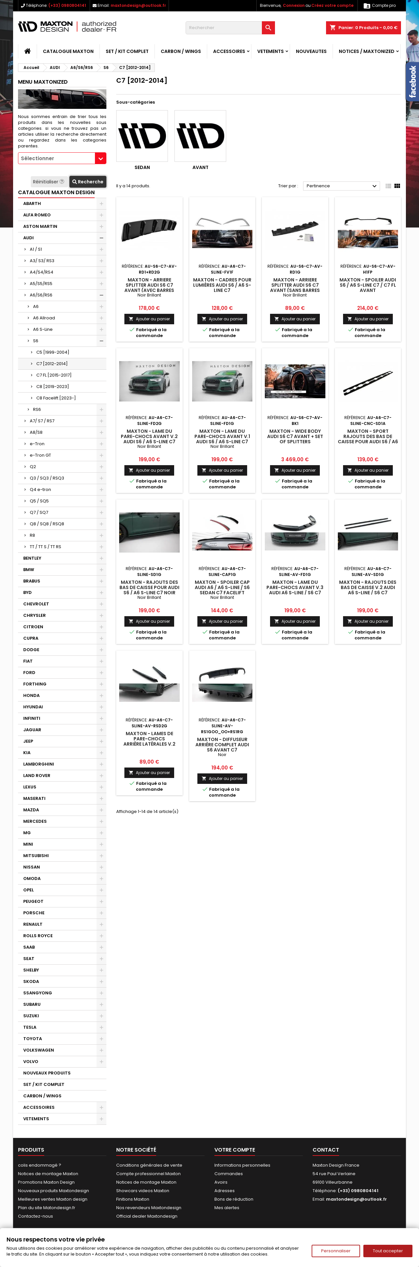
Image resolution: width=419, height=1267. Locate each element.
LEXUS (29, 787)
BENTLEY (32, 558)
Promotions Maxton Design (46, 1182)
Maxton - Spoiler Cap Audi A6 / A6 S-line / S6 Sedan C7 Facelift (222, 587)
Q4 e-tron (40, 489)
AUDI (28, 238)
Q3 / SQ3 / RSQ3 (47, 478)
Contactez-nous (35, 1216)
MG (27, 833)
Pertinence (342, 186)
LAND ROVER (36, 775)
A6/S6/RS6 (41, 295)
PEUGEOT (33, 901)
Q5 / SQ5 (39, 501)
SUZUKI (31, 1016)
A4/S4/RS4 (41, 272)
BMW (28, 569)
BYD (27, 592)
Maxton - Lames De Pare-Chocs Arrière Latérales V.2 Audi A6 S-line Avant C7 (149, 741)
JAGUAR (32, 730)
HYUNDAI (33, 707)
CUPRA (30, 638)
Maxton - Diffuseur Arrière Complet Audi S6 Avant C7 (222, 744)
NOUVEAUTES (311, 51)
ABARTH (32, 203)
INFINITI (31, 718)
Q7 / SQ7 (39, 512)
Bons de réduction (233, 1199)
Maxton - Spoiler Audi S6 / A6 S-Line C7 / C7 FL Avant (367, 285)
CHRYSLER (34, 615)
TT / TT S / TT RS (45, 547)
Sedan (142, 167)
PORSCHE (34, 913)
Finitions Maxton (132, 1199)
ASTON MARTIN (40, 226)
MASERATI (34, 798)
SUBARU (32, 1004)
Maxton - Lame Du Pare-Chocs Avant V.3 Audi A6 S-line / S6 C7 (294, 587)
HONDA (31, 695)
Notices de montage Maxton (48, 1174)
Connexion (294, 5)
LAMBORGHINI (38, 764)
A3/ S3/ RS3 (42, 261)
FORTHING (34, 684)
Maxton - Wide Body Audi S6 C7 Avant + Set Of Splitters (295, 436)
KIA (26, 753)
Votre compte (234, 1150)
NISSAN (31, 867)
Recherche (87, 181)
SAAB (29, 947)
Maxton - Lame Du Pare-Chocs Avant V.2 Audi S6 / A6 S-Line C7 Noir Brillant (149, 439)
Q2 (33, 467)
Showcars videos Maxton (142, 1191)
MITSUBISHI (36, 856)
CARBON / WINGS (181, 51)
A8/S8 (36, 432)
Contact (326, 1150)
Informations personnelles (242, 1165)
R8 (32, 535)
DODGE (31, 650)
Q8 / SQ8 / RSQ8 (47, 524)
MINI (28, 844)
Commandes (228, 1174)
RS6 (37, 409)
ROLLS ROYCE (38, 936)
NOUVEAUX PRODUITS (47, 1073)
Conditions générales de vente (149, 1165)
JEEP (28, 741)
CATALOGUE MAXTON (68, 51)
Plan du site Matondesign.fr (46, 1208)
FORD (29, 672)
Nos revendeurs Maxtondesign (148, 1208)
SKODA (31, 981)
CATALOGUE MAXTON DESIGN (56, 192)
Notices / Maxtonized (366, 51)
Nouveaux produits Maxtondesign (53, 1191)
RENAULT (33, 924)
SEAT (28, 958)
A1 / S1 (36, 249)
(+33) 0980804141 (67, 5)
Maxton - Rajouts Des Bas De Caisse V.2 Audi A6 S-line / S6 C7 (367, 587)
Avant (200, 167)
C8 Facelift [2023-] (56, 398)
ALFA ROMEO (37, 215)
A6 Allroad (44, 318)
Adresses (224, 1191)
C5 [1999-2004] (52, 352)
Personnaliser (336, 1251)
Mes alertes (226, 1208)
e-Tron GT (40, 455)
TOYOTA (32, 1039)
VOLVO (30, 1061)
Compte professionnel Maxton (148, 1174)
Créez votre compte (332, 5)
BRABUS (31, 581)
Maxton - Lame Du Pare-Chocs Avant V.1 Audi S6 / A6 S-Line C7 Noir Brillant (222, 439)
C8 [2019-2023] (52, 386)
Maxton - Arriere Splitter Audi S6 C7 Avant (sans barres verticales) (295, 288)
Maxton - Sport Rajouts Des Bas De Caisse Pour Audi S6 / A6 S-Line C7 (368, 439)
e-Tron (37, 444)
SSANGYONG (37, 993)
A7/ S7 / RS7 (42, 421)
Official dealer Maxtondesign (146, 1216)
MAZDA (31, 810)
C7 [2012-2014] (52, 364)
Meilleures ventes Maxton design (52, 1199)
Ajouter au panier (149, 319)
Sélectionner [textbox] (37, 158)
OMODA (32, 878)
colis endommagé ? (39, 1165)
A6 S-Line (43, 329)
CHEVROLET (36, 604)
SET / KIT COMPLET (127, 51)
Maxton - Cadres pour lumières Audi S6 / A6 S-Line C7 (222, 285)
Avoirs (221, 1182)
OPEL (28, 890)
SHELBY (31, 970)
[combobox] (62, 158)
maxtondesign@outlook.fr (138, 5)
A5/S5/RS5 (41, 283)
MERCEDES (35, 821)
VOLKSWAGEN (38, 1050)
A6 (36, 306)
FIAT (28, 661)
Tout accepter (388, 1251)
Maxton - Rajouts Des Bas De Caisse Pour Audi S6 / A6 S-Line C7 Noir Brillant (149, 590)
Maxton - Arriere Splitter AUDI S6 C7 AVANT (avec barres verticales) (149, 288)
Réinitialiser (49, 181)
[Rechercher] (230, 27)
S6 (35, 341)
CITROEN (33, 627)
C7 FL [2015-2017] (54, 375)
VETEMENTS (270, 51)
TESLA (29, 1027)
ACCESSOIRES (229, 51)
